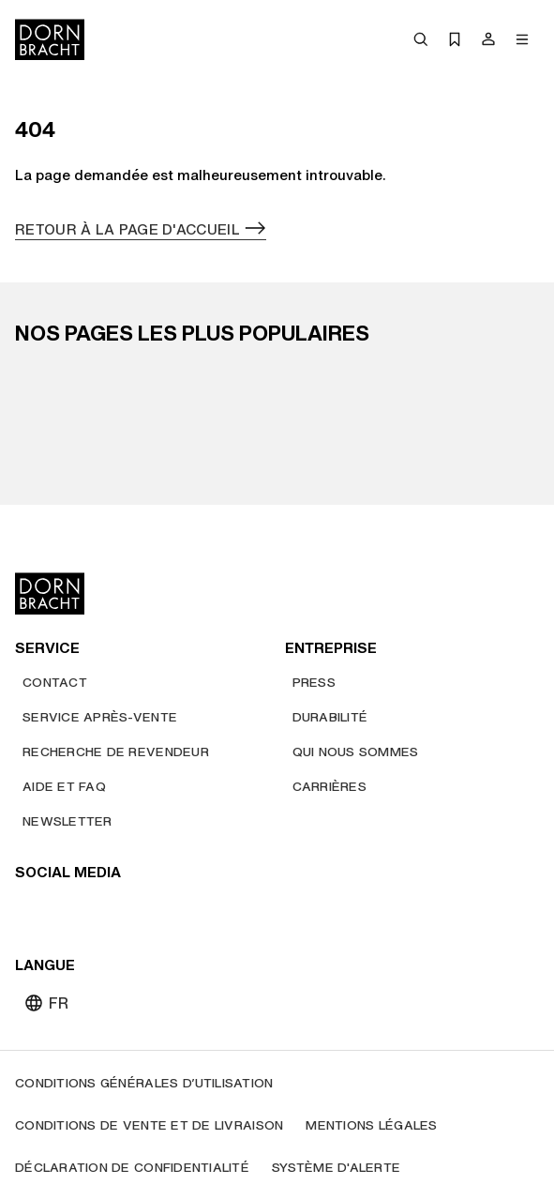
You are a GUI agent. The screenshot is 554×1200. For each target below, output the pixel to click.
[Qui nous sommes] (355, 752)
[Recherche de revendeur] (115, 752)
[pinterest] (99, 911)
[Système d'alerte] (336, 1167)
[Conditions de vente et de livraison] (149, 1125)
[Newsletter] (67, 821)
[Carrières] (329, 786)
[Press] (314, 682)
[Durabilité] (330, 717)
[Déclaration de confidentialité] (132, 1167)
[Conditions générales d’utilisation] (144, 1083)
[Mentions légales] (371, 1125)
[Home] (49, 39)
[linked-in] (166, 911)
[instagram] (65, 911)
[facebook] (133, 911)
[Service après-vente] (99, 717)
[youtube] (31, 911)
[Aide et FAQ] (64, 786)
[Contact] (54, 682)
